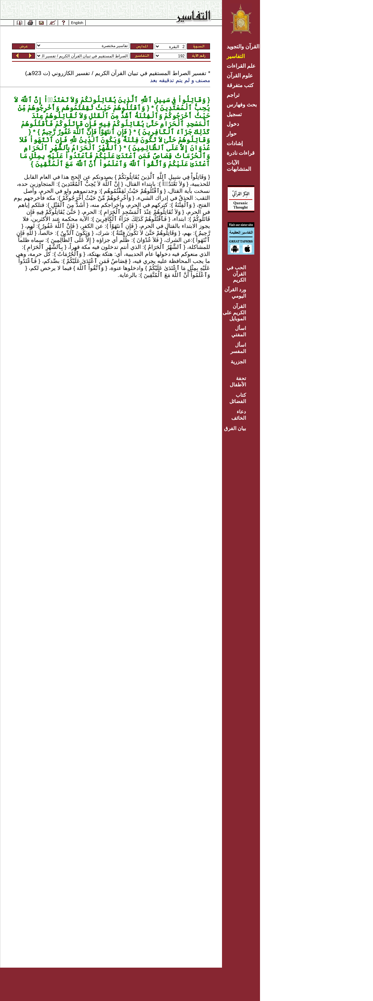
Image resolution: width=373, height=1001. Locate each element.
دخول (233, 124)
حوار (232, 133)
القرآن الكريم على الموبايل (234, 312)
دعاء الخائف (238, 415)
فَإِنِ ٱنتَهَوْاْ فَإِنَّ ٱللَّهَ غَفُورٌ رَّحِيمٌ (83, 131)
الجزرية (238, 361)
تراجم (233, 95)
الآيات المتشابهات (239, 166)
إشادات (235, 143)
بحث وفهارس (243, 104)
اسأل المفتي (238, 331)
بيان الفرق (235, 428)
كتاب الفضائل (237, 398)
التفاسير (236, 56)
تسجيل (234, 114)
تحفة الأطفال (238, 381)
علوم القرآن (240, 75)
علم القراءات (241, 66)
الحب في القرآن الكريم (236, 274)
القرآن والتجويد (243, 46)
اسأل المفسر (238, 348)
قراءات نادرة (241, 153)
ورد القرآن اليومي (235, 293)
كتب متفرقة (240, 85)
